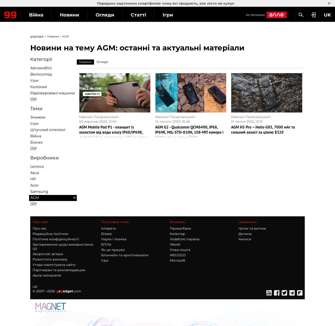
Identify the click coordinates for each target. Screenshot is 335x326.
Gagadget (31, 14)
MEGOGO (178, 255)
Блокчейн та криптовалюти (124, 255)
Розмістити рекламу (50, 259)
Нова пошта (180, 250)
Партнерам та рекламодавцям (59, 270)
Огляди (146, 15)
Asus (34, 173)
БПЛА (106, 244)
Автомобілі (41, 68)
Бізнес (36, 142)
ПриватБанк (180, 228)
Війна (78, 15)
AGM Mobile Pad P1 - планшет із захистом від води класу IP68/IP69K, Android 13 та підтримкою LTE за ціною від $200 (113, 135)
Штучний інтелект (48, 130)
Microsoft (177, 260)
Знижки (37, 117)
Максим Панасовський (98, 116)
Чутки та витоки (252, 228)
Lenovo (37, 166)
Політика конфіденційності (56, 239)
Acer (34, 185)
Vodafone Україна (184, 239)
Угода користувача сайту (54, 265)
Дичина (244, 234)
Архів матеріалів (47, 275)
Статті (180, 15)
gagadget (37, 36)
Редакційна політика (50, 234)
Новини (111, 15)
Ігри (209, 15)
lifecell (175, 244)
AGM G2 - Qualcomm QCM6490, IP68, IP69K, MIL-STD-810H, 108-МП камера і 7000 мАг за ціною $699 (189, 132)
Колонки (38, 87)
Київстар (177, 234)
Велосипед (41, 74)
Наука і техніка (113, 239)
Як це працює (113, 250)
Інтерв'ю (108, 228)
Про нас (40, 228)
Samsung (39, 191)
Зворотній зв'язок (48, 254)
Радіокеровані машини (52, 93)
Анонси (244, 239)
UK (35, 287)
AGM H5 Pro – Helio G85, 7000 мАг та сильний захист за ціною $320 (263, 130)
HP (33, 179)
